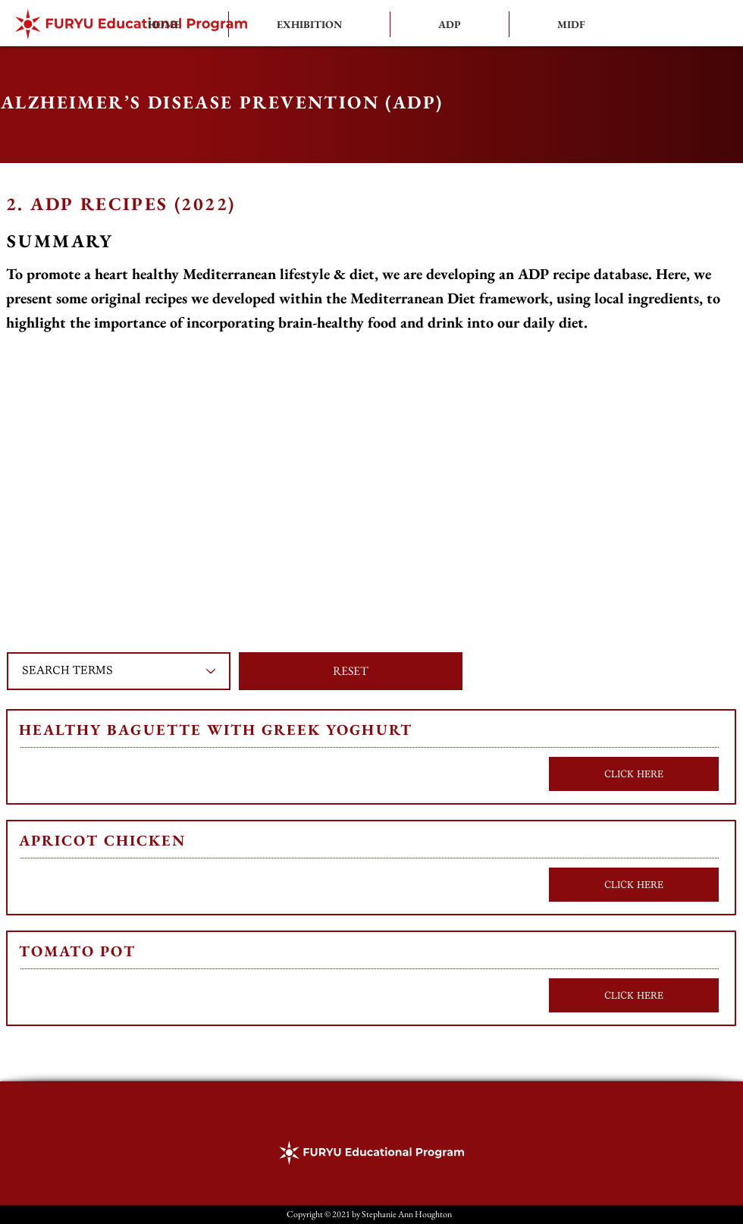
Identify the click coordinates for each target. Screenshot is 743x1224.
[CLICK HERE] (634, 774)
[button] (449, 24)
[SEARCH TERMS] (118, 671)
